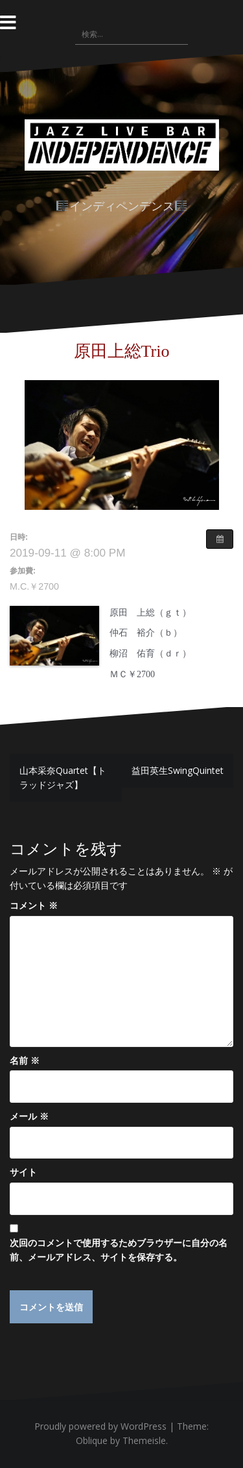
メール (29, 1116)
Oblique (92, 1440)
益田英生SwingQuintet (178, 770)
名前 (25, 1060)
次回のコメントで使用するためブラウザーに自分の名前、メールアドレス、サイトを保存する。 (118, 1249)
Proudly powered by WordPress (100, 1426)
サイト (23, 1172)
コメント (34, 905)
